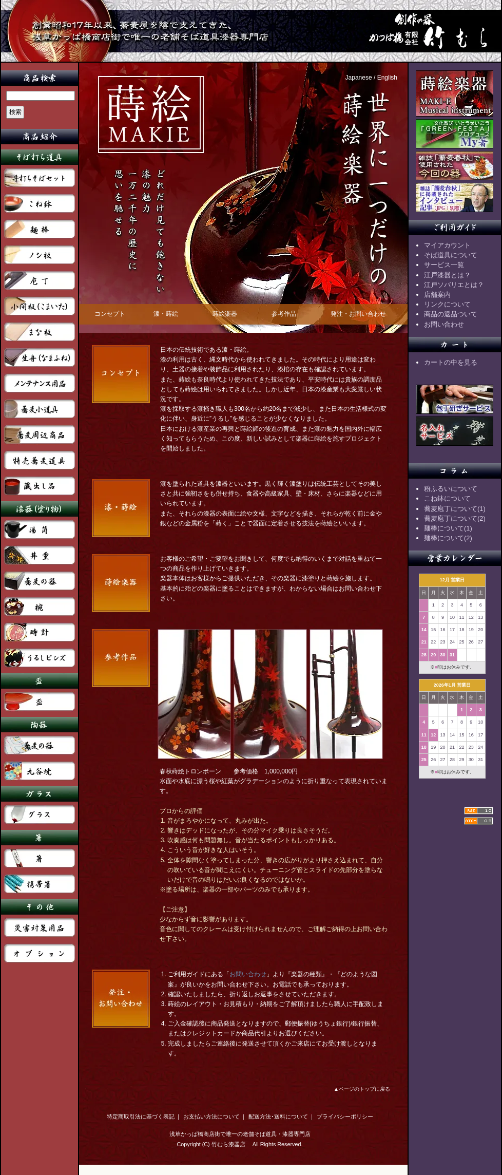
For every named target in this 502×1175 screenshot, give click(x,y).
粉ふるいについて (450, 488)
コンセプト (109, 313)
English (387, 77)
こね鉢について (447, 498)
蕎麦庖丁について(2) (455, 518)
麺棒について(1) (448, 528)
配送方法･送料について (278, 1116)
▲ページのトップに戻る (362, 1089)
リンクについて (447, 304)
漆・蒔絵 (165, 313)
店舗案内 (437, 294)
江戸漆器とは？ (447, 275)
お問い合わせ (247, 974)
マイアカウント (447, 245)
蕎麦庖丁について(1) (455, 509)
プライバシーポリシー (345, 1116)
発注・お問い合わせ (358, 313)
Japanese (358, 77)
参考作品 (284, 313)
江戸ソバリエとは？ (454, 285)
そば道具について (450, 255)
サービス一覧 (444, 265)
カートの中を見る (450, 362)
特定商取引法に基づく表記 (141, 1116)
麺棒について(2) (448, 538)
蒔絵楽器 (225, 313)
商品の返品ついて (450, 314)
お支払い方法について (211, 1116)
